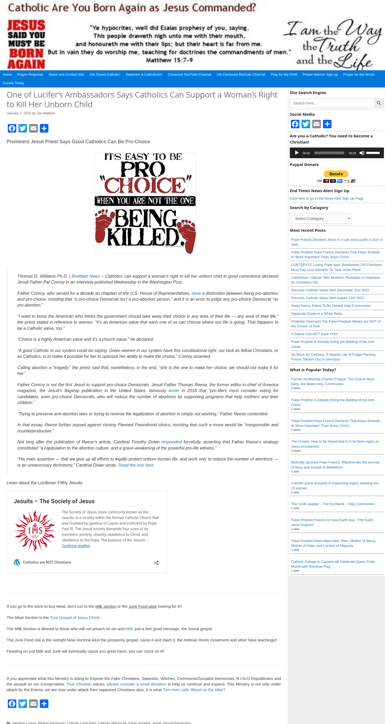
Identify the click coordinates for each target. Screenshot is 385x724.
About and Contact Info (66, 74)
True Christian (78, 676)
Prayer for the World (358, 74)
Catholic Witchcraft (112, 715)
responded (171, 442)
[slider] (329, 153)
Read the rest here (136, 465)
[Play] (296, 153)
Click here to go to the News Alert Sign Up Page (327, 198)
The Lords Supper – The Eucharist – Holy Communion (333, 504)
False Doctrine (139, 715)
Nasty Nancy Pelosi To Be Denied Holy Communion (331, 306)
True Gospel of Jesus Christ (74, 609)
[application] (337, 153)
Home (7, 74)
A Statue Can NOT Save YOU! (314, 334)
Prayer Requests (30, 74)
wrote (174, 390)
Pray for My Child (284, 74)
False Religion (86, 720)
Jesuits (131, 720)
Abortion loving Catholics (31, 720)
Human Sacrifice (111, 720)
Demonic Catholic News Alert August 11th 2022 (327, 298)
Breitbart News (86, 276)
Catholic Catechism (81, 715)
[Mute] (362, 153)
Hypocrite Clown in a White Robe (316, 314)
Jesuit (156, 715)
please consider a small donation (136, 676)
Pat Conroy (146, 720)
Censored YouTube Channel (189, 74)
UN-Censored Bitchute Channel (241, 74)
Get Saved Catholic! (105, 74)
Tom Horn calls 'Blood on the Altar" (193, 681)
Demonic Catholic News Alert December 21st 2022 (330, 290)
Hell (128, 620)
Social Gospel (199, 720)
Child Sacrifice (63, 720)
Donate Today (13, 83)
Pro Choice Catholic (172, 720)
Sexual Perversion (177, 715)
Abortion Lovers (24, 715)
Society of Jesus (224, 720)
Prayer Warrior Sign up (320, 74)
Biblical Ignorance (51, 715)
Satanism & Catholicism (144, 74)
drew (196, 293)
